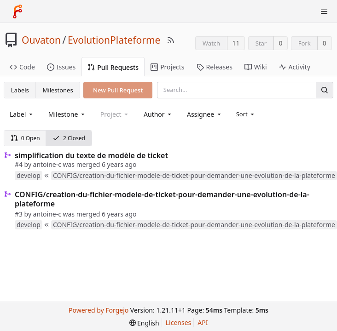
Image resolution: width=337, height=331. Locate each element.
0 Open (25, 138)
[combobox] (22, 114)
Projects (167, 67)
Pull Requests (113, 67)
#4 (19, 164)
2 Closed (68, 138)
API (203, 322)
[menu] (246, 114)
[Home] (17, 11)
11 (235, 43)
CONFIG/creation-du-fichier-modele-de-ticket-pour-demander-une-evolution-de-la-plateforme (162, 199)
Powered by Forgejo (98, 310)
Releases (214, 67)
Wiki (255, 67)
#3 (19, 214)
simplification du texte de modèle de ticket (91, 155)
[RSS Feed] (171, 40)
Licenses (179, 322)
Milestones (58, 90)
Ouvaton (41, 40)
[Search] (324, 90)
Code (22, 67)
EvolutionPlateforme (114, 40)
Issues (61, 67)
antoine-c (47, 164)
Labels (20, 90)
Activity (294, 67)
